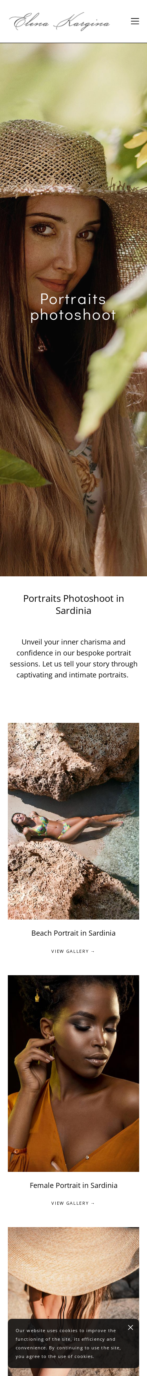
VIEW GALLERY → (73, 951)
